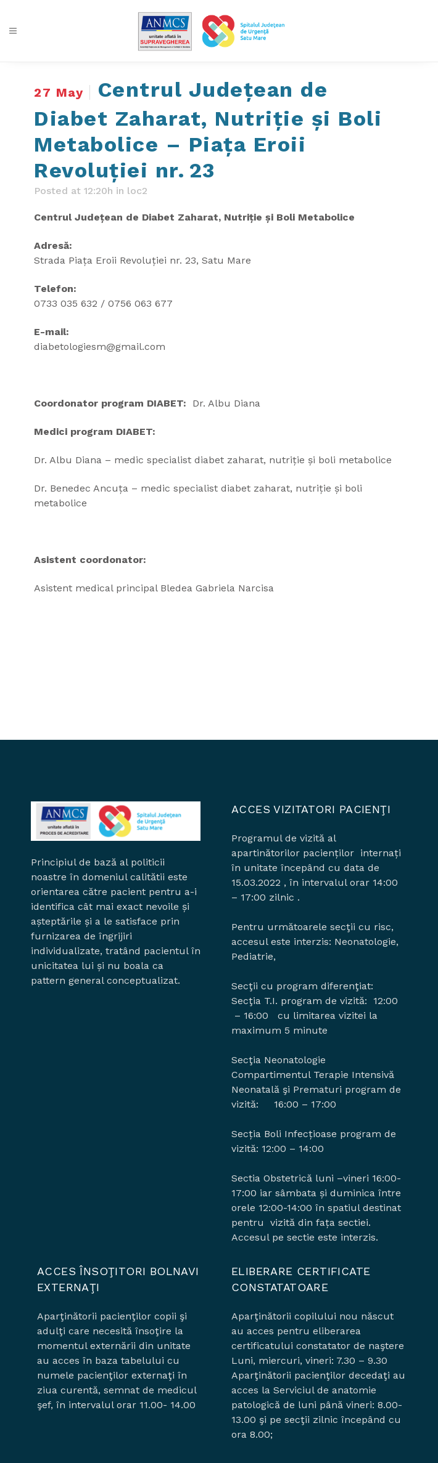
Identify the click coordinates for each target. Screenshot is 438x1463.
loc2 (137, 191)
